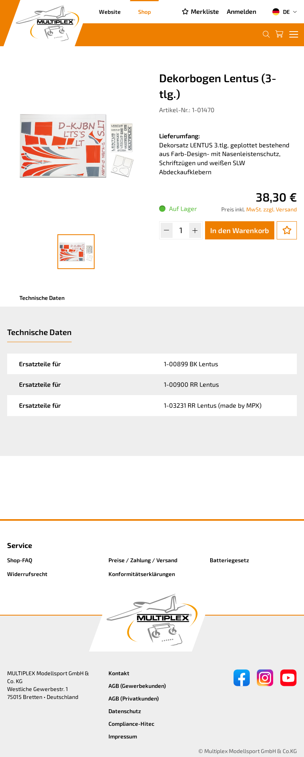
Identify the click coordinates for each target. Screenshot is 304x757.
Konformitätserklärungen (141, 574)
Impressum (122, 736)
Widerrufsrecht (27, 574)
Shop (144, 11)
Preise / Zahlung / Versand (142, 560)
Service (19, 545)
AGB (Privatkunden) (133, 698)
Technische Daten (42, 297)
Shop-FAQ (19, 560)
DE (281, 12)
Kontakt (118, 673)
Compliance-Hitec (131, 723)
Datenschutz (124, 711)
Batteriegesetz (229, 560)
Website (110, 11)
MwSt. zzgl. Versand (271, 209)
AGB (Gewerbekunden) (137, 685)
